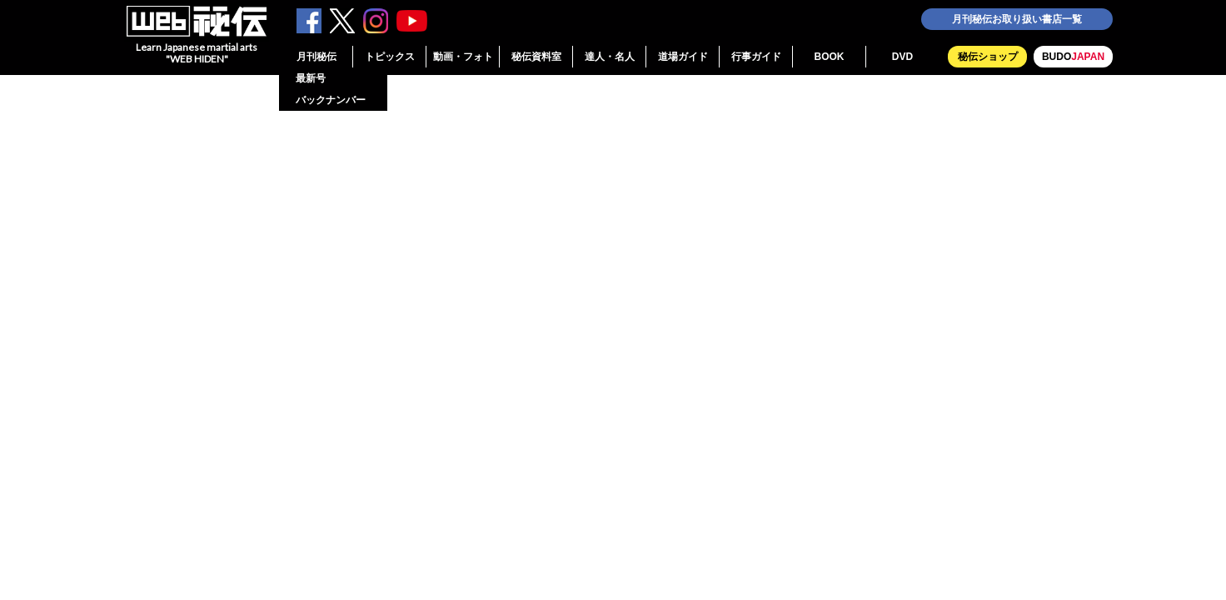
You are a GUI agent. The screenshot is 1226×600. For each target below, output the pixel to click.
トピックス (390, 56)
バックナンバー (331, 100)
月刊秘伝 (316, 56)
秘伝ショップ (988, 56)
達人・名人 (610, 56)
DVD (902, 56)
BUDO (1073, 56)
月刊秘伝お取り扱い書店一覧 (1017, 19)
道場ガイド (683, 56)
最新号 (311, 78)
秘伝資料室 (536, 56)
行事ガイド (756, 56)
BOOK (830, 56)
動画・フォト (463, 56)
